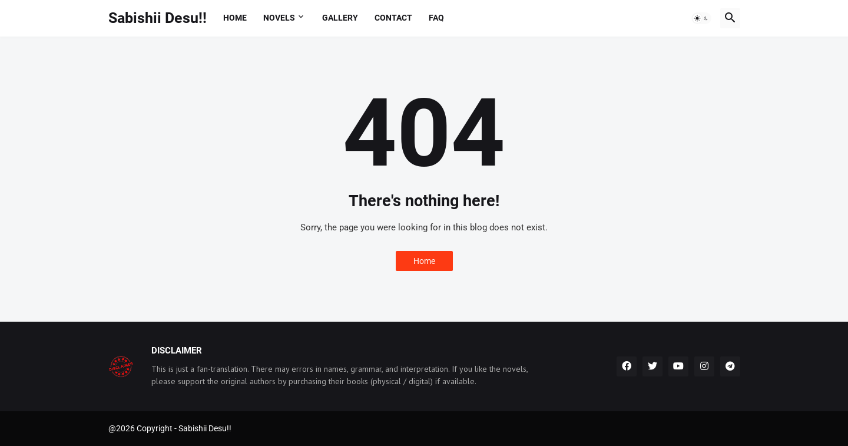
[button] (701, 18)
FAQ (436, 17)
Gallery (340, 17)
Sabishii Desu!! (157, 18)
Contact (393, 17)
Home (235, 17)
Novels (279, 17)
